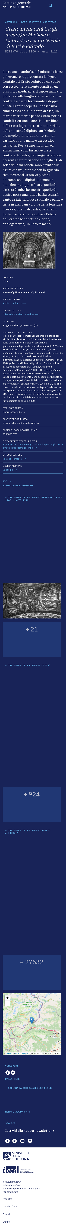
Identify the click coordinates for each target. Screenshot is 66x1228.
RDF (5, 481)
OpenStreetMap (22, 1053)
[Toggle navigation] (50, 5)
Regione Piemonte (12, 458)
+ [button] (7, 998)
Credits (7, 1221)
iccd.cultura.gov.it (12, 1181)
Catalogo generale (17, 5)
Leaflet (8, 1053)
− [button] (7, 1003)
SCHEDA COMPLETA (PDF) (16, 485)
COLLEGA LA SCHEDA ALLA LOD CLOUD (30, 1088)
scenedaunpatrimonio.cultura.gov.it (21, 1188)
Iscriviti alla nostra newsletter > (30, 1130)
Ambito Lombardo (12, 303)
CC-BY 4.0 (8, 469)
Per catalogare (10, 1191)
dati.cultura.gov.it (12, 1185)
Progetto (7, 1198)
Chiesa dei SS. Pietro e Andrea (18, 314)
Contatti (7, 1214)
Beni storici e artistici (38, 22)
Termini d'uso (10, 1206)
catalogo (11, 22)
